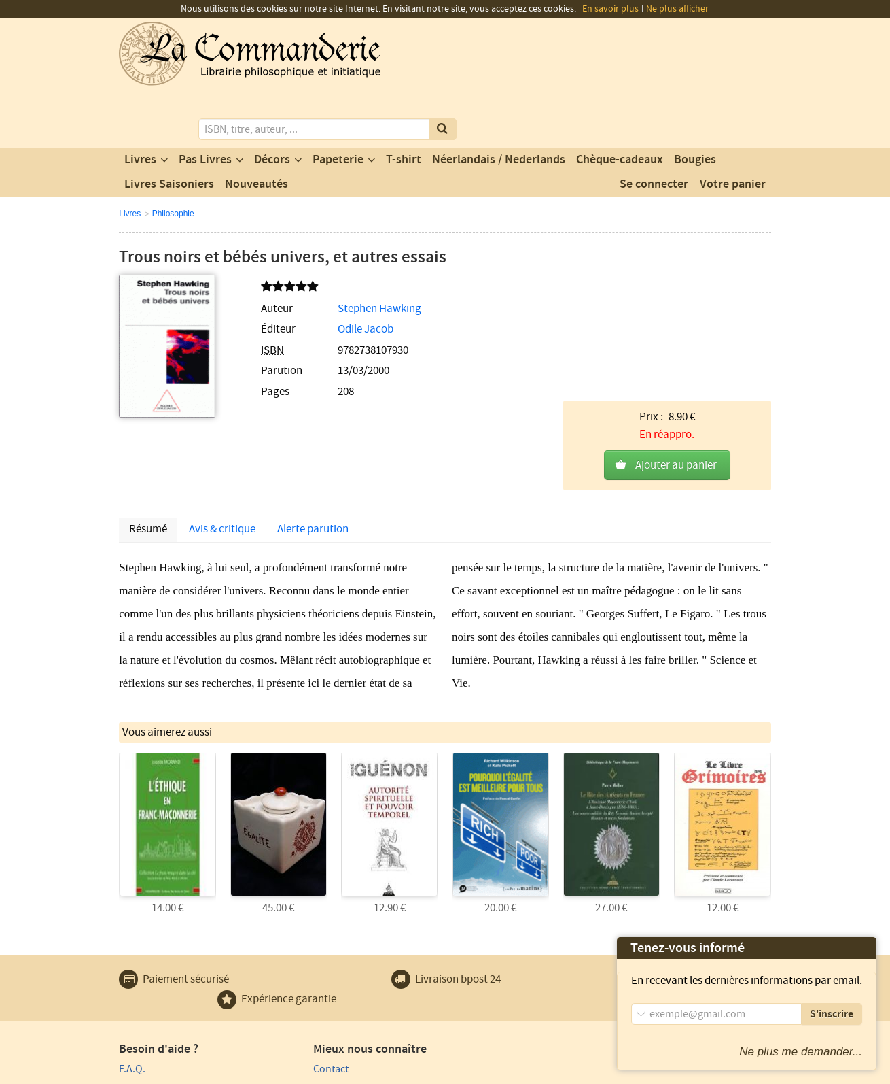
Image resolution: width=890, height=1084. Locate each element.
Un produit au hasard (333, 978)
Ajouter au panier (676, 283)
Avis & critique (222, 400)
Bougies (695, 104)
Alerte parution (313, 400)
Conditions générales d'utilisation (232, 1072)
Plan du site (145, 978)
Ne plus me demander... (800, 1051)
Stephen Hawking (349, 252)
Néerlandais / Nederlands (498, 104)
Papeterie (338, 104)
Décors (272, 104)
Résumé (148, 400)
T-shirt (403, 104)
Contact (303, 939)
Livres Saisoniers (169, 128)
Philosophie (173, 158)
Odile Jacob (335, 274)
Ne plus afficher (677, 9)
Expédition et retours (167, 997)
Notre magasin (318, 959)
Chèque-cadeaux (619, 104)
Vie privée (138, 1072)
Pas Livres (205, 104)
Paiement (140, 959)
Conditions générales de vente (368, 1072)
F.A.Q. (132, 939)
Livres (140, 104)
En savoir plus (610, 9)
